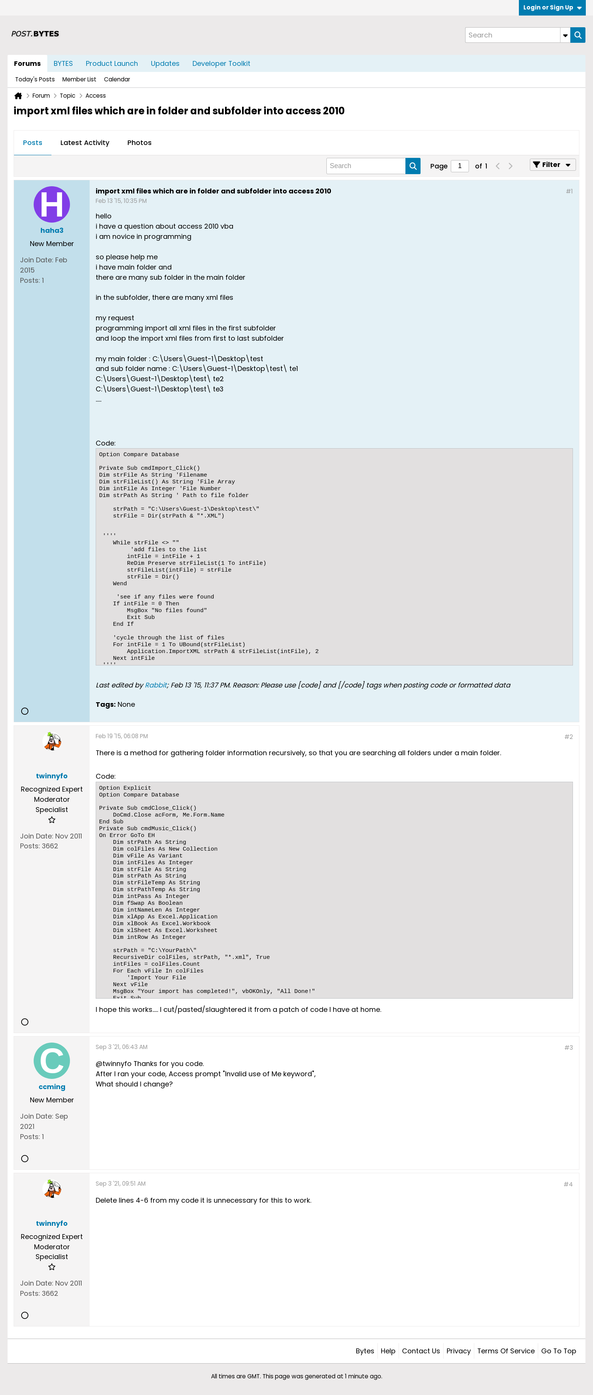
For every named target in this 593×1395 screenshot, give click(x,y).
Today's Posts (35, 79)
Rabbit (156, 685)
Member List (79, 79)
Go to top (558, 1351)
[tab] (32, 143)
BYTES (63, 63)
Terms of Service (506, 1351)
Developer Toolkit (221, 63)
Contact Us (421, 1351)
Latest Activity (85, 142)
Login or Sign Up (552, 7)
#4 (568, 1184)
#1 (569, 191)
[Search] (517, 35)
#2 (568, 737)
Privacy (459, 1351)
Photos (139, 142)
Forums (27, 63)
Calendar (117, 79)
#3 (568, 1048)
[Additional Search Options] (565, 35)
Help (388, 1351)
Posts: (30, 280)
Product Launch (112, 63)
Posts (32, 142)
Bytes (365, 1351)
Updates (165, 63)
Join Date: (36, 260)
